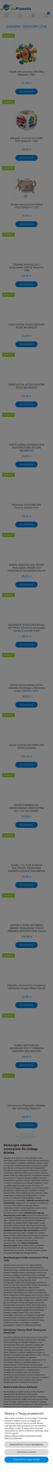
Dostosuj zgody (26, 1452)
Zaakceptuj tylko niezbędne (26, 1444)
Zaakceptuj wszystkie (26, 1459)
